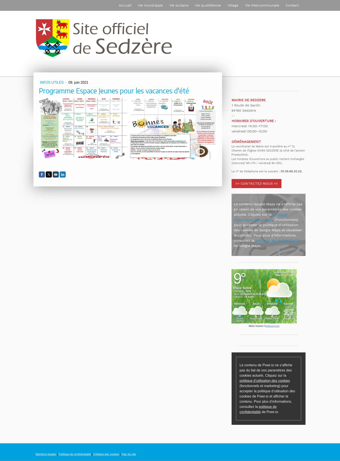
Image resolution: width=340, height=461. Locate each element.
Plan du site (128, 454)
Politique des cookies (106, 454)
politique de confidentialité (277, 240)
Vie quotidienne (208, 5)
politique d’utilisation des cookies (265, 381)
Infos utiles (52, 82)
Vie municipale (150, 5)
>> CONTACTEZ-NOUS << (256, 183)
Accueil (125, 5)
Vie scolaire (178, 5)
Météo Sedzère (256, 326)
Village (233, 5)
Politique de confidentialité (75, 454)
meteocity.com (273, 326)
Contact (292, 5)
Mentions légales (46, 454)
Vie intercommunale (262, 5)
